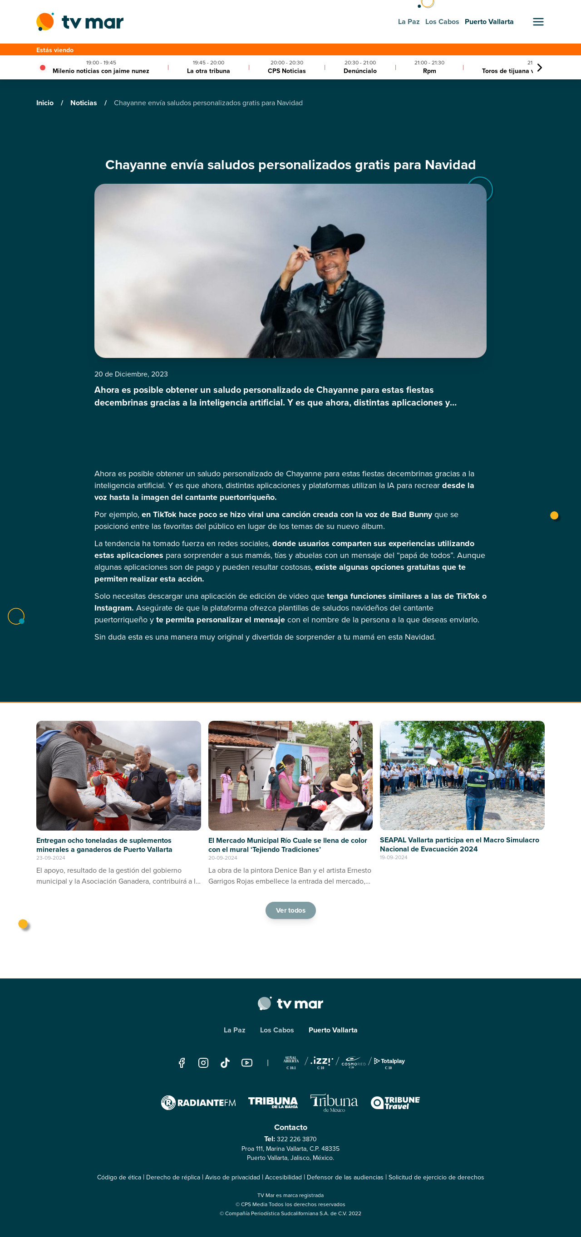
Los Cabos (277, 1030)
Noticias (84, 103)
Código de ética (119, 1177)
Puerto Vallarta (333, 1030)
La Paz (235, 1030)
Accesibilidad (283, 1177)
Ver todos (290, 910)
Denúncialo (360, 71)
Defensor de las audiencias (345, 1177)
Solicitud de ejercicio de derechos (436, 1177)
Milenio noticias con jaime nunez (101, 71)
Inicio (45, 103)
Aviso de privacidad (232, 1177)
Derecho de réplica (173, 1177)
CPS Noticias (287, 71)
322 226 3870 (297, 1139)
